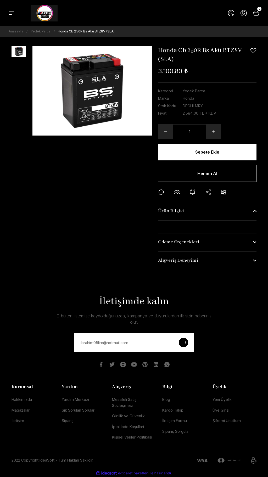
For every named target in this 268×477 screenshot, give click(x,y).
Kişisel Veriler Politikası (132, 437)
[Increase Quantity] (213, 132)
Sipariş (68, 420)
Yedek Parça (194, 91)
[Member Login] (244, 13)
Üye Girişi (221, 410)
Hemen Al (207, 173)
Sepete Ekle (207, 152)
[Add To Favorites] (253, 51)
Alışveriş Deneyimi (178, 260)
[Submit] (183, 342)
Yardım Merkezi (75, 399)
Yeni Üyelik (222, 399)
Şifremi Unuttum (227, 420)
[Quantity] (189, 132)
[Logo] (44, 13)
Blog (166, 399)
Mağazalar (21, 410)
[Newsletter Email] (134, 342)
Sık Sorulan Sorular (78, 410)
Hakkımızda (22, 399)
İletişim (18, 420)
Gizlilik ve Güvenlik (128, 416)
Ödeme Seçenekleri (178, 242)
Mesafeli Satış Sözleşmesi (124, 402)
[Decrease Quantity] (165, 132)
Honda (188, 98)
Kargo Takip (172, 410)
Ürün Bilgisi (171, 211)
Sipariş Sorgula (175, 431)
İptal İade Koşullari (128, 426)
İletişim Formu (174, 420)
